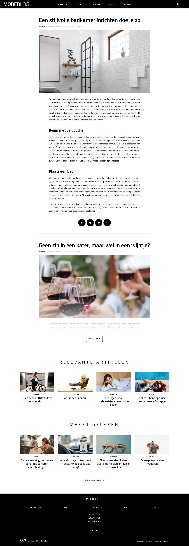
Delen (82, 222)
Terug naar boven (93, 481)
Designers (97, 4)
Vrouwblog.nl (94, 514)
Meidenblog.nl (94, 517)
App (107, 222)
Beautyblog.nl (94, 521)
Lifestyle (80, 4)
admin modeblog (75, 26)
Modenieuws (63, 4)
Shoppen (127, 4)
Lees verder (94, 339)
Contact (166, 541)
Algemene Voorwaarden (153, 541)
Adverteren (140, 541)
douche (73, 137)
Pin (98, 222)
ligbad (51, 181)
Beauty (112, 4)
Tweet (90, 222)
